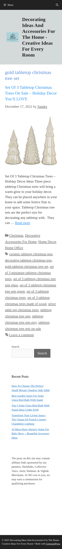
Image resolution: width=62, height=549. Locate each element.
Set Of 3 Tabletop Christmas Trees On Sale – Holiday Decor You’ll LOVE (31, 93)
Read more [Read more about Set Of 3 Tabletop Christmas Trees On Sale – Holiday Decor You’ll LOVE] (22, 223)
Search (15, 346)
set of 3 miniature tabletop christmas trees (29, 273)
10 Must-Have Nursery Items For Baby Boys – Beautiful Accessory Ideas (30, 433)
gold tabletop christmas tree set (26, 266)
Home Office (14, 248)
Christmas (16, 235)
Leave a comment (21, 335)
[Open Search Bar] (57, 5)
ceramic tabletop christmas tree (31, 254)
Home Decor (47, 242)
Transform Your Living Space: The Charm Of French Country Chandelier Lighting (29, 419)
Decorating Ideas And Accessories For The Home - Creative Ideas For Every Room (38, 37)
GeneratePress (53, 543)
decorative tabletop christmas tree (28, 260)
